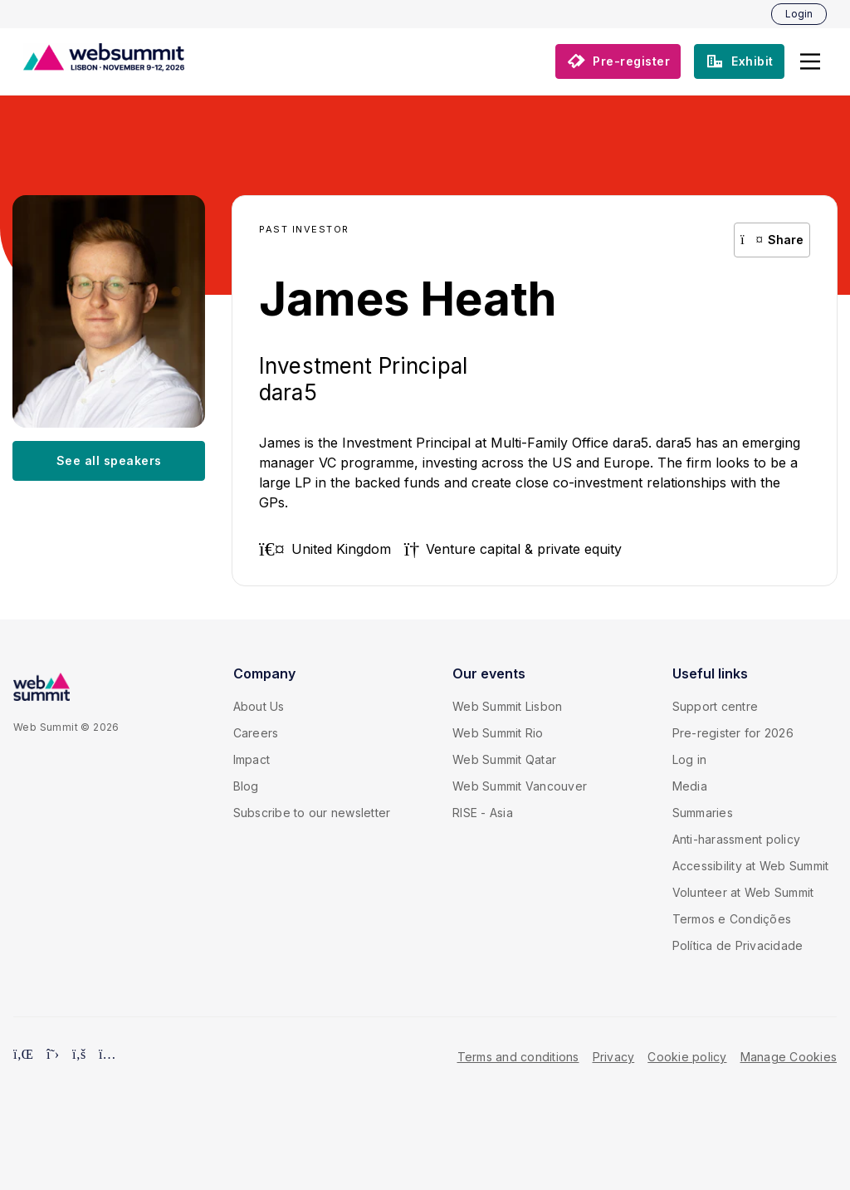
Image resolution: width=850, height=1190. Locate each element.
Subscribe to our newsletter (312, 813)
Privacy (614, 1057)
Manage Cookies (789, 1057)
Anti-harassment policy (736, 839)
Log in (689, 759)
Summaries (702, 813)
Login (799, 13)
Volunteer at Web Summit (743, 892)
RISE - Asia (482, 813)
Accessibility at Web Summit (750, 866)
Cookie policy (686, 1057)
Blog (246, 786)
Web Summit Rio (498, 733)
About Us (259, 706)
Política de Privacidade (738, 945)
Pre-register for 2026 (733, 733)
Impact (252, 759)
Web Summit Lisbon (507, 706)
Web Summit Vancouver (519, 786)
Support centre (715, 706)
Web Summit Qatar (504, 759)
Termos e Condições (732, 919)
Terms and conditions (518, 1057)
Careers (256, 733)
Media (689, 786)
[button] (810, 61)
